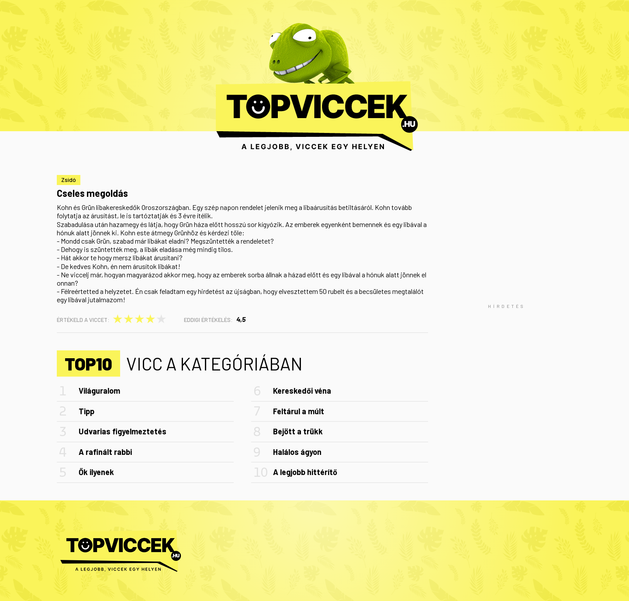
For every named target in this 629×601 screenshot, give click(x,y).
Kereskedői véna (302, 390)
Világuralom (99, 390)
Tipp (86, 411)
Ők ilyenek (96, 472)
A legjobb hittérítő (305, 472)
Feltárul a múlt (298, 411)
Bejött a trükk (298, 431)
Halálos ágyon (297, 452)
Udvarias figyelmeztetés (122, 431)
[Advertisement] (506, 306)
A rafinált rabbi (105, 452)
